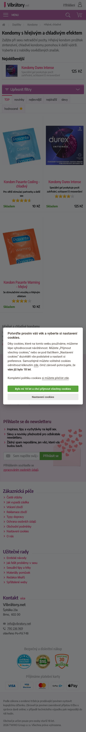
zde (36, 365)
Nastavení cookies (43, 396)
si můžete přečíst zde (55, 378)
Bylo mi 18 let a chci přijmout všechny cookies (43, 388)
